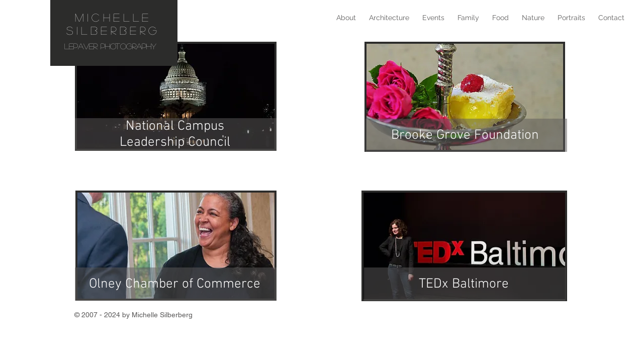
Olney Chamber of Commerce (174, 284)
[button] (433, 17)
